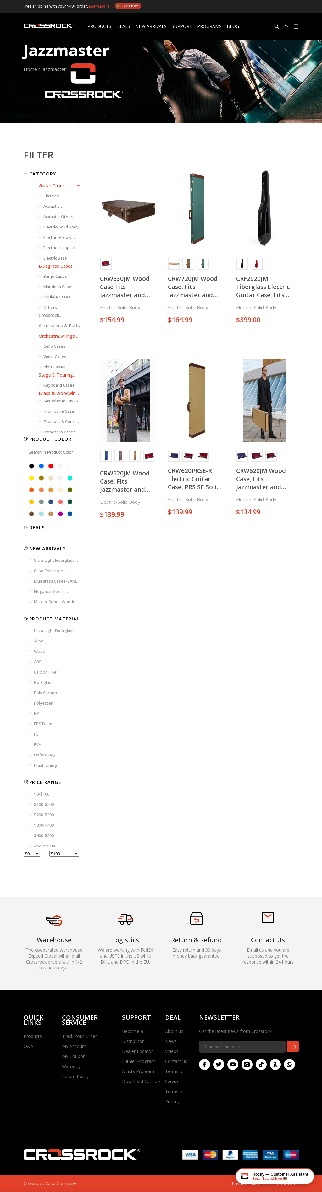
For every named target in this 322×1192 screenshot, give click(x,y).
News (171, 1041)
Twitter (217, 1064)
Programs (209, 26)
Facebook (203, 1064)
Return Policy (75, 1076)
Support (182, 26)
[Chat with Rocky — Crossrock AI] (274, 1176)
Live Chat (127, 5)
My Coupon (74, 1056)
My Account (74, 1046)
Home (30, 69)
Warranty (71, 1066)
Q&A (28, 1046)
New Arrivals (151, 26)
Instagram (246, 1064)
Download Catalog (141, 1081)
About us (174, 1031)
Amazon (274, 1064)
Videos (172, 1051)
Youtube (231, 1064)
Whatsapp (288, 1064)
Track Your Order (79, 1036)
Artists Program (138, 1071)
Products (99, 26)
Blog (233, 26)
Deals (123, 26)
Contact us (176, 1061)
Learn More (99, 5)
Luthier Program (138, 1061)
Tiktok (260, 1064)
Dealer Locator (137, 1051)
